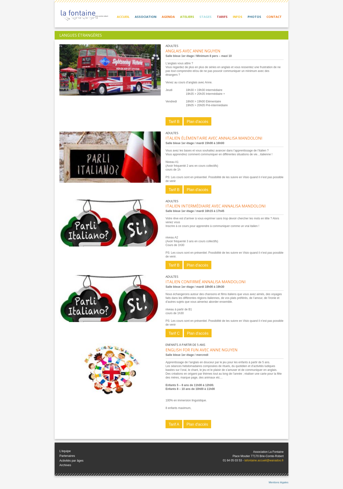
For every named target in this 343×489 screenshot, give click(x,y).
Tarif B (174, 122)
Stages (205, 17)
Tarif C (174, 333)
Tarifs (222, 17)
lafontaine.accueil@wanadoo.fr (264, 460)
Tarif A (174, 424)
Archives (65, 465)
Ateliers (187, 17)
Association (145, 17)
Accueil (123, 17)
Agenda (168, 17)
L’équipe (65, 451)
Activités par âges (71, 460)
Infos (237, 17)
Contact (274, 17)
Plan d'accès (197, 122)
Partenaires (67, 456)
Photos (254, 17)
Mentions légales (278, 482)
